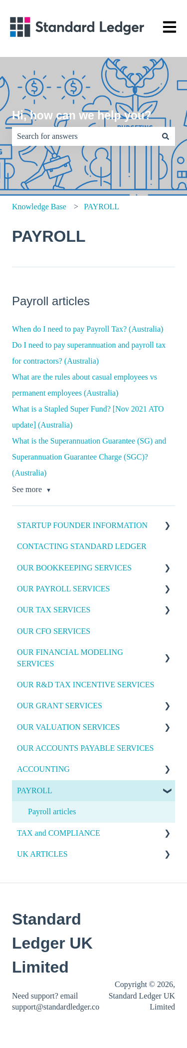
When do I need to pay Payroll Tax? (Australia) (87, 329)
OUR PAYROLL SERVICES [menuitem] (63, 588)
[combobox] (84, 136)
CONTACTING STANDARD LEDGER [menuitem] (82, 546)
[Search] (165, 136)
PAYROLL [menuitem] (34, 790)
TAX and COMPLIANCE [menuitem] (58, 833)
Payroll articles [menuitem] (52, 811)
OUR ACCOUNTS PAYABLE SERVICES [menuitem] (85, 748)
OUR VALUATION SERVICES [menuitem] (68, 727)
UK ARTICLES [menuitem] (42, 854)
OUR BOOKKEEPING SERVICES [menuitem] (74, 567)
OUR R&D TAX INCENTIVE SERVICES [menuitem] (85, 684)
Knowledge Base (39, 206)
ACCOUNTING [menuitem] (43, 769)
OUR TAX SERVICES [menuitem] (53, 609)
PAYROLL (101, 206)
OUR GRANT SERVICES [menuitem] (59, 705)
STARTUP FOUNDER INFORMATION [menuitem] (82, 525)
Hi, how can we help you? (82, 115)
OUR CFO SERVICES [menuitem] (53, 631)
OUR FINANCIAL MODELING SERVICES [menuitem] (70, 657)
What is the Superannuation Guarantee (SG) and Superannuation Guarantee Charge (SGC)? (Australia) (89, 457)
